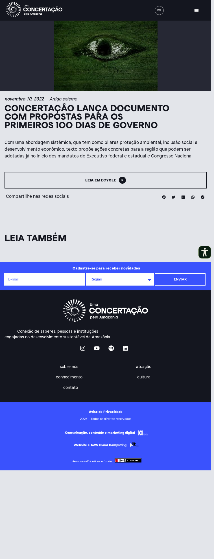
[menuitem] (159, 10)
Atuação (145, 366)
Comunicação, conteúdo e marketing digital (100, 433)
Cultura (145, 377)
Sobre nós (70, 366)
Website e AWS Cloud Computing (100, 445)
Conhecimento (70, 377)
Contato (70, 387)
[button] (196, 10)
